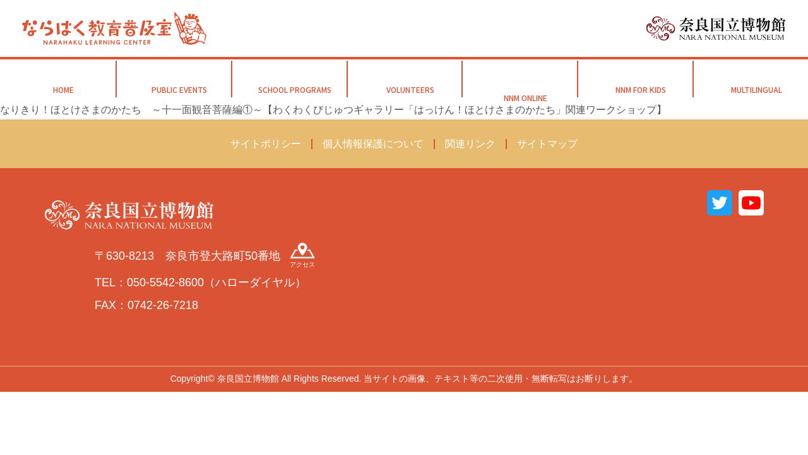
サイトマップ (547, 143)
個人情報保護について (373, 143)
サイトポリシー (265, 143)
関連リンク (470, 143)
